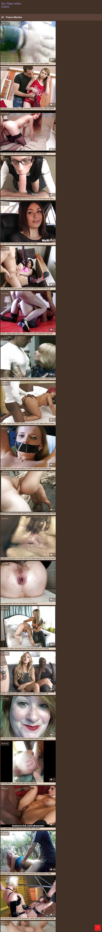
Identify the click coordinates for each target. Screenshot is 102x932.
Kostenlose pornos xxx (24, 893)
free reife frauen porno (79, 870)
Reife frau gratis (56, 920)
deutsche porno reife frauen (74, 867)
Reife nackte (88, 901)
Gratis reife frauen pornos (53, 915)
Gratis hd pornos (45, 908)
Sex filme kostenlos (9, 909)
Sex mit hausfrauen (31, 914)
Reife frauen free (54, 917)
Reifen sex (17, 914)
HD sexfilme (67, 896)
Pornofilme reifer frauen (58, 925)
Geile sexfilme (7, 893)
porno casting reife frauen (32, 880)
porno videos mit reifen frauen (59, 883)
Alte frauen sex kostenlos (58, 924)
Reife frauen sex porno (80, 925)
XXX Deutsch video (78, 914)
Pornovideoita (26, 898)
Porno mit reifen (61, 921)
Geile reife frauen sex (43, 921)
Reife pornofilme (49, 911)
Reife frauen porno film (64, 927)
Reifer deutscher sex (57, 928)
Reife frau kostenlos (87, 895)
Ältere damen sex (74, 901)
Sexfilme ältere (38, 924)
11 (55, 844)
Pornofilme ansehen (65, 906)
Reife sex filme (33, 922)
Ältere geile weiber (60, 918)
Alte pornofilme (60, 898)
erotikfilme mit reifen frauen (83, 868)
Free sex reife (41, 928)
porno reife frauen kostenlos (68, 882)
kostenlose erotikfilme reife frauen (24, 874)
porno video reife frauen (34, 883)
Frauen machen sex (21, 925)
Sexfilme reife (58, 901)
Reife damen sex (88, 893)
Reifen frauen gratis (23, 921)
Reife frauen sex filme (23, 905)
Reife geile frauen (19, 896)
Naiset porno (28, 890)
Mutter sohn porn (73, 908)
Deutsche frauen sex (17, 903)
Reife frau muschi (18, 922)
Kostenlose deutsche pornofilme (76, 909)
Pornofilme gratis (36, 896)
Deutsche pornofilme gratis (43, 906)
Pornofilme (40, 890)
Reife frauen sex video (43, 898)
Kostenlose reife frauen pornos (33, 909)
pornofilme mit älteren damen (36, 884)
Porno (76, 893)
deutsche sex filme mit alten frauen (54, 868)
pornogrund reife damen (62, 886)
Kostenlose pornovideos (57, 890)
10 (52, 844)
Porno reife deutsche (56, 903)
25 (62, 844)
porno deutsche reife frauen (58, 880)
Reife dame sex (89, 920)
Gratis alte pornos (49, 922)
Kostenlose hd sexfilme (11, 908)
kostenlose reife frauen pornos (67, 877)
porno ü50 (17, 883)
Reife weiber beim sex (9, 928)
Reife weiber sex (87, 911)
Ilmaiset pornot (29, 908)
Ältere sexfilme (20, 918)
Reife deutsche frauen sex (68, 902)
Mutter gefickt (26, 895)
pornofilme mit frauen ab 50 (62, 884)
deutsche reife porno (28, 868)
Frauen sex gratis (22, 924)
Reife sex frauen (48, 902)
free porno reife (38, 870)
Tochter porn (63, 914)
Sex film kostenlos (67, 892)
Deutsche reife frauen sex (67, 905)
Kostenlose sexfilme (9, 898)
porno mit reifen (29, 882)
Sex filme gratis (89, 908)
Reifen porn (91, 899)
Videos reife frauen (87, 915)
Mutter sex (59, 908)
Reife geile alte (27, 928)
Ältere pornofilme (9, 906)
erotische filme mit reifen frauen (15, 870)
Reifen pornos (7, 921)
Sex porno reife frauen (85, 927)
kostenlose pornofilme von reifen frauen (67, 876)
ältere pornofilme (37, 867)
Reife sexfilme (40, 895)
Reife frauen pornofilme (62, 899)
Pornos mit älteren (73, 920)
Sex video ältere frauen (83, 922)
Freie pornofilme (81, 896)
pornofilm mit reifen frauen (85, 883)
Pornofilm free (54, 909)
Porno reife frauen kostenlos (13, 917)
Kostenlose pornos (32, 911)
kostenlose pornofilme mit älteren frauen (59, 874)
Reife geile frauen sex (80, 924)
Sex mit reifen (24, 892)
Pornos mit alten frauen (80, 898)
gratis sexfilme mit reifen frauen (23, 873)
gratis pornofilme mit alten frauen (26, 871)
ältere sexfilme (53, 867)
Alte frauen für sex (16, 920)
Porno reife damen (84, 906)
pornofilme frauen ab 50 (11, 884)
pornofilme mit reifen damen (17, 886)
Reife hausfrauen (65, 893)
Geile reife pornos (25, 927)
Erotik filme (13, 915)
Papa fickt (5, 896)
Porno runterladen (9, 895)
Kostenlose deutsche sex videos (45, 892)
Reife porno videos (53, 896)
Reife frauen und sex (36, 917)
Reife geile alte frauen (11, 890)
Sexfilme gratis (33, 902)
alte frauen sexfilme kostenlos (14, 867)
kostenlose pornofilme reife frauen (33, 876)
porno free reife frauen (82, 880)
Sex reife (70, 903)
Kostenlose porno (69, 895)
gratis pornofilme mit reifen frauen (58, 871)
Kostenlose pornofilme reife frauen (16, 901)
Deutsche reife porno (86, 892)
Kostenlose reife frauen (44, 905)
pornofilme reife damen (40, 886)
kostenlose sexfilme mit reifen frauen (67, 879)
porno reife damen (46, 882)
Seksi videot (18, 911)
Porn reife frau (70, 917)
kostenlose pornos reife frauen (39, 877)
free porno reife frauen (57, 870)
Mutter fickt (24, 906)
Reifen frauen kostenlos (69, 911)
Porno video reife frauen (36, 920)
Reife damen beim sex (36, 903)
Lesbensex (46, 899)
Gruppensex (79, 899)
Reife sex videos (65, 922)
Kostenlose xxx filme (78, 890)
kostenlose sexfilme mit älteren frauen (33, 879)
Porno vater (17, 899)
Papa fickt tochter (32, 899)
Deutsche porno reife (44, 927)
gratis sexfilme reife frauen (50, 873)
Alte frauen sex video (42, 901)
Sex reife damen (85, 917)
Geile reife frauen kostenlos (13, 902)
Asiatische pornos (38, 925)
